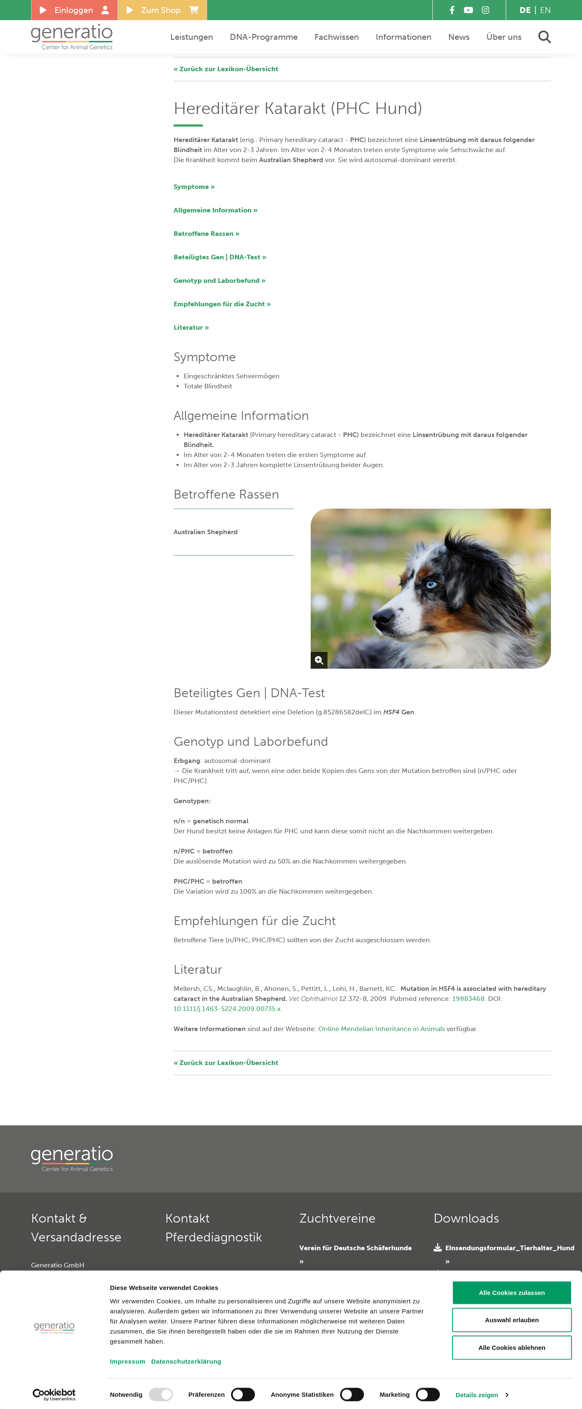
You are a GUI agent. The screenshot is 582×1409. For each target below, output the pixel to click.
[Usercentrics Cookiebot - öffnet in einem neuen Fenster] (54, 1392)
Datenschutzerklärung (186, 1358)
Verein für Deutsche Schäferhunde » (355, 1254)
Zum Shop (163, 10)
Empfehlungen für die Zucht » (222, 304)
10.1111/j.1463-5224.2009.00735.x (227, 1009)
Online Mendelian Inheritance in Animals (381, 1029)
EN (545, 10)
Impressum (128, 1358)
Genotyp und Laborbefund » (219, 280)
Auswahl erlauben (512, 1317)
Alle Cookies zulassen (512, 1289)
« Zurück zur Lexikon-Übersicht (226, 69)
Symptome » (194, 187)
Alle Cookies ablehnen (512, 1344)
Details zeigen (477, 1392)
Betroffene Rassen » (206, 234)
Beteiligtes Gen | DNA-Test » (220, 257)
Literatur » (191, 327)
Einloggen (74, 10)
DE (525, 10)
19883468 (468, 999)
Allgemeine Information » (215, 210)
